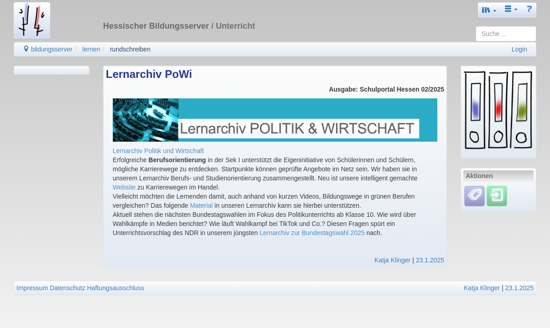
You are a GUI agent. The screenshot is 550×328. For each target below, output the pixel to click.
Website (124, 187)
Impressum (32, 288)
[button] (489, 10)
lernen (91, 49)
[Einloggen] (497, 195)
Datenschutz (67, 288)
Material (201, 205)
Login (519, 49)
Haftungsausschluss (115, 288)
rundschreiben (130, 49)
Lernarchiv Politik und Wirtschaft (158, 150)
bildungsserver (48, 49)
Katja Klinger (392, 260)
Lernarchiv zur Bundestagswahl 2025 (311, 232)
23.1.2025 (430, 260)
